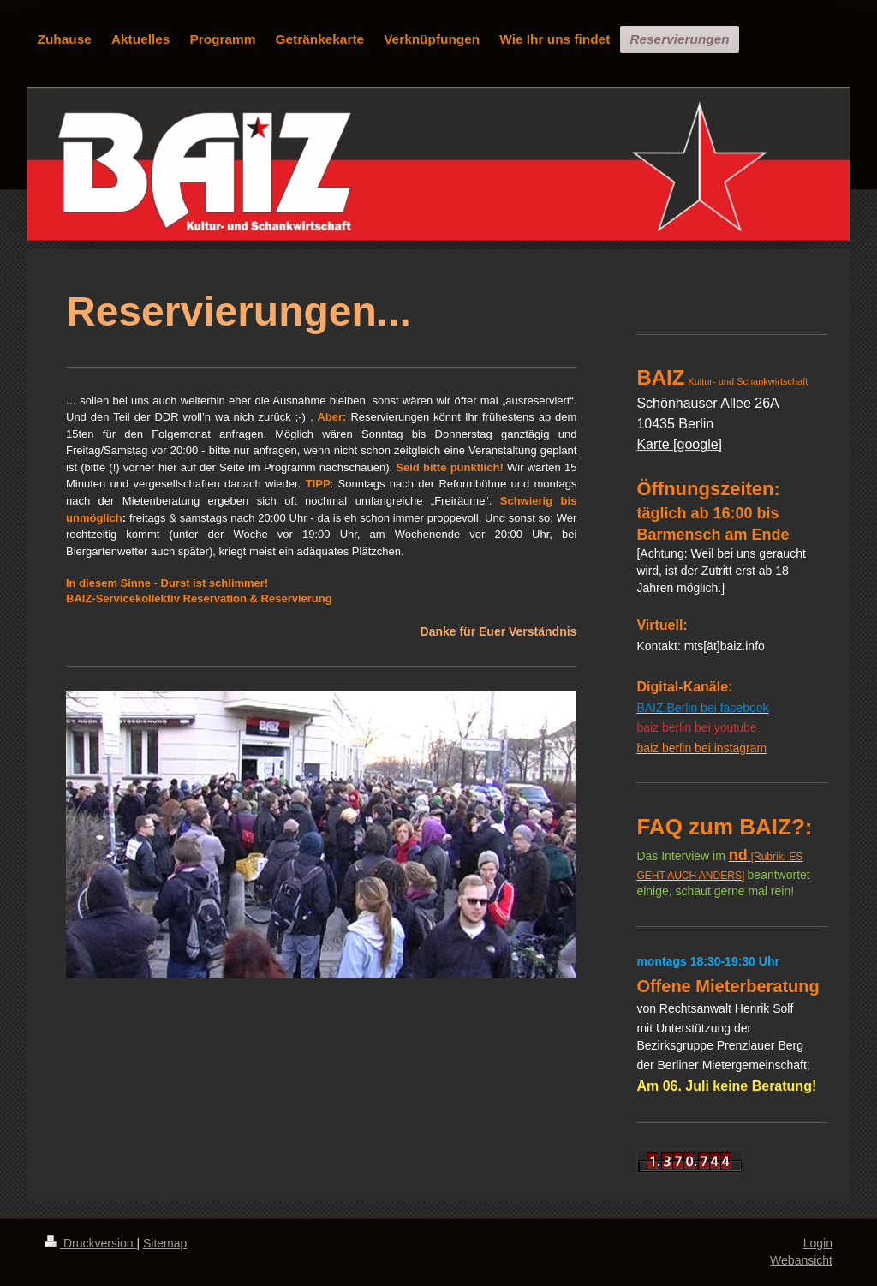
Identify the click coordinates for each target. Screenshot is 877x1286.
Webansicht (801, 1260)
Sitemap (165, 1243)
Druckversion (90, 1243)
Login (817, 1243)
